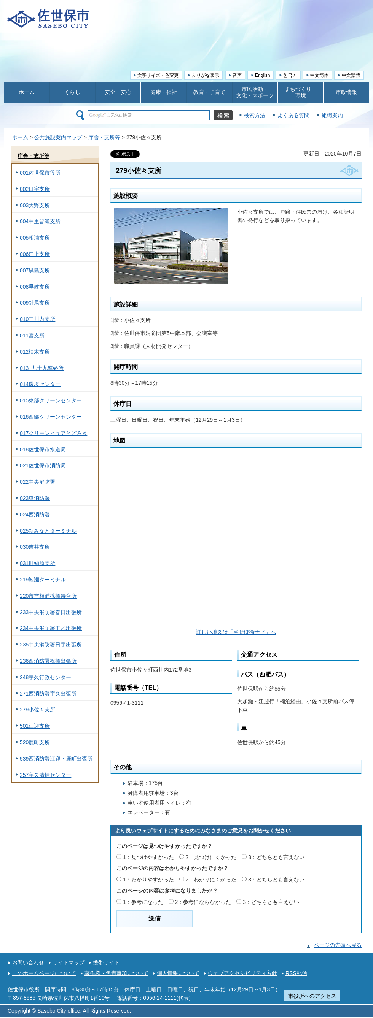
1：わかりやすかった (148, 880)
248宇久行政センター (45, 677)
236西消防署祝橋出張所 (48, 661)
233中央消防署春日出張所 (51, 612)
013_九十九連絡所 (42, 368)
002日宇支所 (35, 189)
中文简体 (319, 75)
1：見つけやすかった (148, 857)
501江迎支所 (35, 726)
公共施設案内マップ (58, 137)
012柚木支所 (35, 352)
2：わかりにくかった (211, 880)
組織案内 (332, 115)
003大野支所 (35, 205)
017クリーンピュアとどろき (53, 433)
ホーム (27, 92)
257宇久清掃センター (45, 775)
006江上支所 (35, 254)
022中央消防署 (37, 482)
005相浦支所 (35, 238)
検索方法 (254, 115)
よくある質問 (293, 115)
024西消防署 (35, 514)
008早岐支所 (35, 287)
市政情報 (346, 92)
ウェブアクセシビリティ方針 (242, 973)
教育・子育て (209, 92)
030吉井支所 (35, 547)
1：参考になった (143, 902)
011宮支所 (32, 335)
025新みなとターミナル (48, 531)
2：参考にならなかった (203, 902)
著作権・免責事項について (116, 973)
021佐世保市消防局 (43, 465)
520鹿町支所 (35, 742)
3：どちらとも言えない (276, 857)
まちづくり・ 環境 (301, 92)
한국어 (290, 75)
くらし (72, 92)
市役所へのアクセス (312, 996)
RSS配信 (296, 973)
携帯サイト (106, 962)
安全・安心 (118, 92)
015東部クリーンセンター (51, 400)
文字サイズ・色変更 (158, 75)
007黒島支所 (35, 270)
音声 (237, 75)
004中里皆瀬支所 (40, 221)
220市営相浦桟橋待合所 (48, 596)
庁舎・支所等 (104, 137)
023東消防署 (35, 498)
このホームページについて (44, 973)
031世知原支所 (37, 563)
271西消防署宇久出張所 (48, 694)
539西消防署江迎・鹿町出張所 (56, 759)
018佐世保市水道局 (43, 449)
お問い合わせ (28, 962)
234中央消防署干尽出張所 (51, 628)
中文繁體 (351, 75)
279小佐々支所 (37, 710)
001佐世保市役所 (40, 173)
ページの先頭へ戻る (338, 945)
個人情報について (178, 973)
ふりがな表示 (205, 75)
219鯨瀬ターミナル (43, 579)
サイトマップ (68, 962)
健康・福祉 (163, 92)
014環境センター (40, 384)
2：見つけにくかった (211, 857)
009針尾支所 (35, 303)
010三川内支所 (37, 319)
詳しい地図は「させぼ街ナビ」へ (236, 632)
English (262, 75)
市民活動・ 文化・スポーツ (255, 92)
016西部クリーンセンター (51, 417)
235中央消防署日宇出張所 (51, 645)
